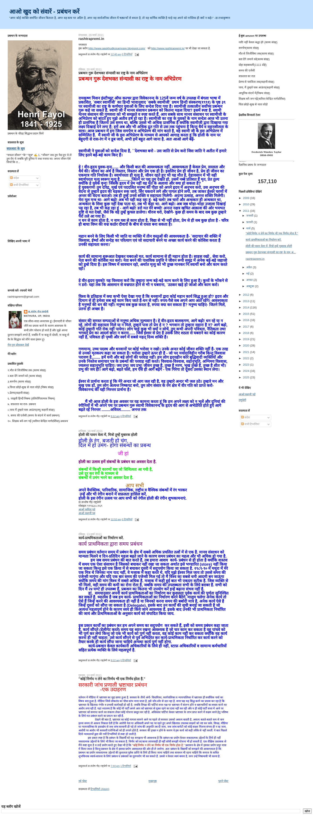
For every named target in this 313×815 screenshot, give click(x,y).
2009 (246, 198)
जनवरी (250, 215)
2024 (246, 371)
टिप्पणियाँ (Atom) (99, 789)
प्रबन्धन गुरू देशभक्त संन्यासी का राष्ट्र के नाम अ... (271, 252)
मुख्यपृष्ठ (152, 781)
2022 (246, 358)
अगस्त (249, 280)
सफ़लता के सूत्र (16, 148)
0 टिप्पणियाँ (127, 54)
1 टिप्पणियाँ (125, 766)
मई (248, 273)
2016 (246, 320)
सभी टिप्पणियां (19, 185)
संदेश (14, 178)
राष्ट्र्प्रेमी (242, 400)
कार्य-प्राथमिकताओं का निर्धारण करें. (101, 538)
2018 (246, 333)
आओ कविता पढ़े (86, 509)
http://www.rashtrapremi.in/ (168, 48)
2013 (246, 301)
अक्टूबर (250, 286)
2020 (246, 345)
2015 (246, 313)
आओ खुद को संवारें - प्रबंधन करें (44, 11)
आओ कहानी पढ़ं (86, 513)
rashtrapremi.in (91, 39)
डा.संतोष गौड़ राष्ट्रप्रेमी (38, 311)
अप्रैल (249, 267)
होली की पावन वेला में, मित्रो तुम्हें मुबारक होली (107, 435)
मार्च (248, 228)
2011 (246, 210)
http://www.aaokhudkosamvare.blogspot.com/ (116, 48)
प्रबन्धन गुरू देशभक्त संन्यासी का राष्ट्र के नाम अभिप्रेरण (113, 73)
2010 (246, 204)
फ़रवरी (250, 222)
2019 (246, 339)
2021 (246, 352)
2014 (246, 307)
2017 (246, 326)
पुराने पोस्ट (223, 781)
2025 (246, 377)
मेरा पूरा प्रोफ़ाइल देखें (18, 344)
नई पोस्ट (82, 781)
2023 (246, 364)
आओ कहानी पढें (247, 394)
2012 (246, 294)
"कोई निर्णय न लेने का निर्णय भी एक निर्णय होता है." (111, 679)
